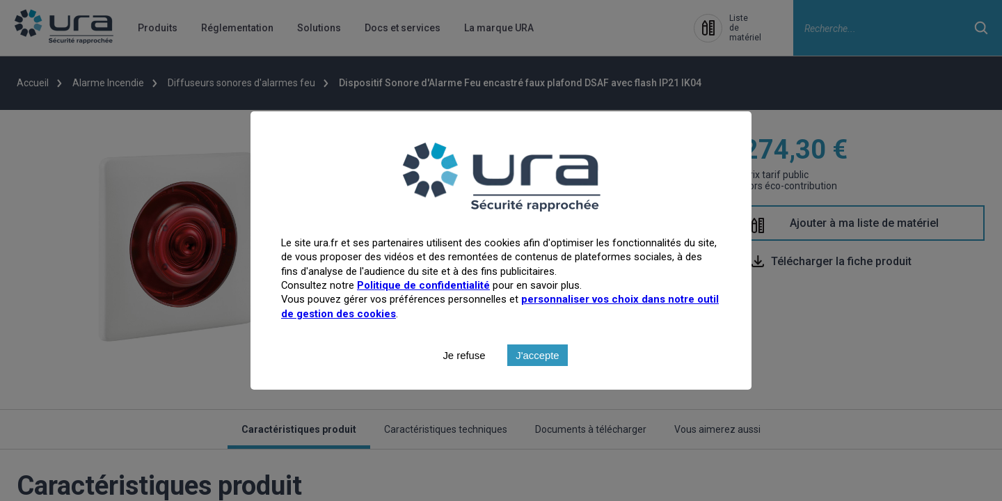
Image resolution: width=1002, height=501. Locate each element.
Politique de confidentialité (423, 315)
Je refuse (464, 384)
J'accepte (537, 384)
